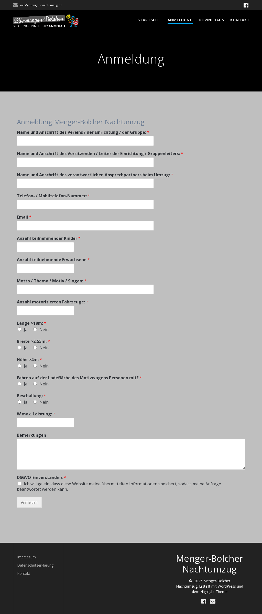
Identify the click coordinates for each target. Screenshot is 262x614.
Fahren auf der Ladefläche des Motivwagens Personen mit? (79, 378)
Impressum (26, 557)
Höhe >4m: (29, 359)
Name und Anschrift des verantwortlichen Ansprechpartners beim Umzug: (95, 175)
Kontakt (240, 19)
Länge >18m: (31, 323)
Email (24, 217)
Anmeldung (180, 19)
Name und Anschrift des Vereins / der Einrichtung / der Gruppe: (83, 132)
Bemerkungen (31, 435)
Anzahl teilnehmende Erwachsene (53, 259)
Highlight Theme (213, 591)
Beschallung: (31, 395)
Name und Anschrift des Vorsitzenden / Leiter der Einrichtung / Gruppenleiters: (100, 153)
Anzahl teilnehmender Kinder (49, 238)
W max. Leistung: (36, 414)
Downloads (211, 19)
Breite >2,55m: (33, 341)
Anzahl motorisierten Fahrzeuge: (52, 302)
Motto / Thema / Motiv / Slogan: (51, 281)
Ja (25, 329)
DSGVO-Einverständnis (41, 477)
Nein (44, 329)
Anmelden (29, 502)
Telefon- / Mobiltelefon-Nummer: (53, 196)
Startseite (150, 19)
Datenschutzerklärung (35, 565)
